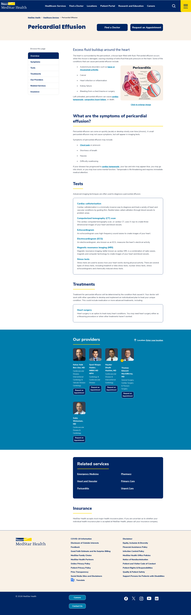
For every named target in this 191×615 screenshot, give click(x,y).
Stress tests (83, 259)
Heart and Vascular (87, 479)
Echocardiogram (85, 230)
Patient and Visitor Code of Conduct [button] (139, 562)
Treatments (35, 74)
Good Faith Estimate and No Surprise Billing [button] (90, 549)
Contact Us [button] (77, 604)
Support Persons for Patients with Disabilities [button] (143, 574)
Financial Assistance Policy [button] (135, 545)
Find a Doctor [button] (76, 6)
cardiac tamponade (110, 166)
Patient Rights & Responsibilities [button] (138, 566)
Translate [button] (80, 578)
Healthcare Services (51, 17)
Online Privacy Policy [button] (80, 562)
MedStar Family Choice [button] (81, 553)
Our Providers (36, 79)
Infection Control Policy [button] (133, 549)
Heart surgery (84, 310)
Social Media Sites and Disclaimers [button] (86, 574)
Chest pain (85, 145)
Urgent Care (127, 486)
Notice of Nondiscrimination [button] (135, 557)
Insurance (34, 91)
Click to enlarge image (141, 104)
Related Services (38, 85)
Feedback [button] (75, 545)
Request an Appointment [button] (146, 27)
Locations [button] (92, 6)
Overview (34, 56)
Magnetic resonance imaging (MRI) (95, 247)
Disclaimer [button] (127, 537)
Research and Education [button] (131, 6)
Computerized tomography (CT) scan (96, 218)
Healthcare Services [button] (55, 6)
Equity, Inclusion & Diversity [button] (135, 541)
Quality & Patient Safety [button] (134, 570)
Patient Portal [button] (107, 6)
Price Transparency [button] (79, 570)
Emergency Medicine (88, 472)
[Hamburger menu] (186, 6)
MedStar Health (34, 17)
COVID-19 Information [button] (81, 537)
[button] (174, 6)
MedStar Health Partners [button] (82, 557)
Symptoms (35, 62)
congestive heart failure (95, 99)
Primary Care (128, 479)
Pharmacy (126, 472)
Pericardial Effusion (69, 17)
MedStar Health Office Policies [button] (137, 553)
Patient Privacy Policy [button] (81, 566)
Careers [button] (151, 6)
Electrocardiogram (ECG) (90, 238)
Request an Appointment (82, 392)
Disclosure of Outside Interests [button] (85, 541)
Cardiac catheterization (89, 203)
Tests (32, 68)
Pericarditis (83, 486)
